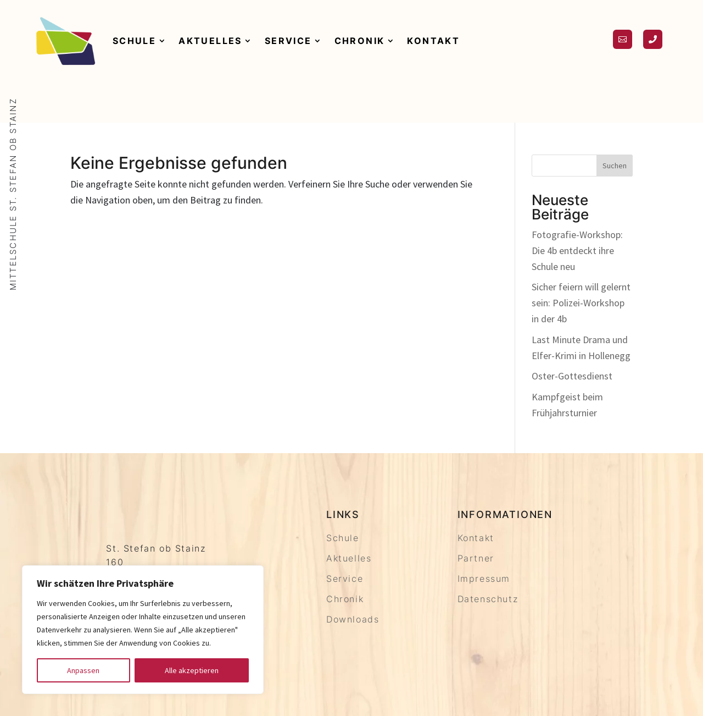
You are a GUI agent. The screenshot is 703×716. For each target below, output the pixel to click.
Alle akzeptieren (192, 670)
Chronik (359, 40)
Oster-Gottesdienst (572, 376)
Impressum (483, 578)
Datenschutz (487, 598)
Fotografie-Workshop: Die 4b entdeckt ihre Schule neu (577, 250)
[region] (143, 629)
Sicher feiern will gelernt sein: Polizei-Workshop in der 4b (581, 302)
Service (288, 40)
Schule (134, 40)
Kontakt (433, 40)
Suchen (614, 165)
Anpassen (83, 670)
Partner (475, 558)
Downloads (352, 619)
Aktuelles (210, 40)
